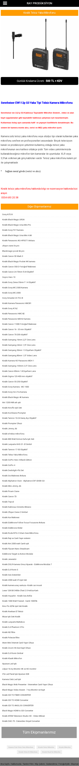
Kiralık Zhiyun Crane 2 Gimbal (15, 512)
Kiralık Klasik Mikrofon (12, 658)
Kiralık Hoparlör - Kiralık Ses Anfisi (17, 596)
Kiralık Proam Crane (10, 491)
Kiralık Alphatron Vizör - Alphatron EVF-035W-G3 (23, 481)
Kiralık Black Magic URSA (13, 219)
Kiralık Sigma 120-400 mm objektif (17, 376)
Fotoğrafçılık (64, 764)
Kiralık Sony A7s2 (10, 308)
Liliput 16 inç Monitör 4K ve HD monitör (19, 669)
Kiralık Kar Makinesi (10, 517)
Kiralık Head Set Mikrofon (51, 752)
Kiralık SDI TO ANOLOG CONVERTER (18, 705)
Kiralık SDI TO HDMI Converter (15, 700)
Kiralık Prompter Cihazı (12, 423)
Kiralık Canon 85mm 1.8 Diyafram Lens (19, 371)
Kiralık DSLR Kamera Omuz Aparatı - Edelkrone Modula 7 (27, 564)
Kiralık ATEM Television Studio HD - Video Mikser (23, 716)
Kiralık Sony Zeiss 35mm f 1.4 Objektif (19, 282)
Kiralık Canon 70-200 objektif (14, 334)
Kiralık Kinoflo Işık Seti (12, 408)
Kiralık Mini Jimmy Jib (11, 486)
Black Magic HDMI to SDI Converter (17, 710)
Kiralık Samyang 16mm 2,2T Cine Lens (18, 340)
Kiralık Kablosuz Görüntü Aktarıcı (16, 507)
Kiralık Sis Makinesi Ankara (14, 476)
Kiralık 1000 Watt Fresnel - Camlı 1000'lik (19, 601)
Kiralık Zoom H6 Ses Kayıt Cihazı (16, 648)
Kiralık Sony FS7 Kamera (12, 230)
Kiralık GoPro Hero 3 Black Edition (17, 460)
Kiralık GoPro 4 (8, 465)
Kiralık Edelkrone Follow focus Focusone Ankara (23, 522)
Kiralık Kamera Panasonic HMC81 (16, 303)
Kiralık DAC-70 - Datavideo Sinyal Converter (21, 721)
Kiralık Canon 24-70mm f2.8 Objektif (18, 272)
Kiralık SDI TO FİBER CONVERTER (16, 695)
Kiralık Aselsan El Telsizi (12, 611)
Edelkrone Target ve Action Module (17, 554)
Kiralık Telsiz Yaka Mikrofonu (14, 455)
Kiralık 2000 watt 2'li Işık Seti (14, 580)
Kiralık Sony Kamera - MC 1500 (15, 387)
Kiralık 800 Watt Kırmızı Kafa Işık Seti (18, 439)
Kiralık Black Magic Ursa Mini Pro (16, 225)
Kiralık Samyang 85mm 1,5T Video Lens (19, 355)
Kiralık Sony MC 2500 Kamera (15, 287)
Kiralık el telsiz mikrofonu (13, 434)
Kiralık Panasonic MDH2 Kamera (16, 319)
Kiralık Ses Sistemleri (11, 575)
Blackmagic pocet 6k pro (13, 251)
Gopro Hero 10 (8, 277)
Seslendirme (51, 764)
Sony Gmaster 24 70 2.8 (12, 298)
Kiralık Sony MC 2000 (11, 293)
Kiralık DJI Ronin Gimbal (12, 653)
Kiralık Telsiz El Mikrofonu (28, 752)
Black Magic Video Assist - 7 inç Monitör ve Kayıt (23, 690)
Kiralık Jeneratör (9, 559)
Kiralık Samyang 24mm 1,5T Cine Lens (18, 345)
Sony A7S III (7, 214)
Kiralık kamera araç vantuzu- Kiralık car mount (22, 585)
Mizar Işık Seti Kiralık (11, 616)
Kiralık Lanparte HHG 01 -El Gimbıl (17, 444)
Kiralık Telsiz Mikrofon (46, 747)
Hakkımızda (16, 764)
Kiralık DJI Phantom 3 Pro (13, 627)
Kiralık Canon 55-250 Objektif (15, 381)
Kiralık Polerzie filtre (10, 637)
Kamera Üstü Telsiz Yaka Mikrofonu (21, 747)
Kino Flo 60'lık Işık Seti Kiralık (15, 606)
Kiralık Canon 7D (9, 496)
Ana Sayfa (4, 764)
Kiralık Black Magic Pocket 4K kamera (18, 261)
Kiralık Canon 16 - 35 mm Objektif (16, 329)
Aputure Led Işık (9, 664)
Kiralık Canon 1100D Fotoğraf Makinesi (19, 324)
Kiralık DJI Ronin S (10, 570)
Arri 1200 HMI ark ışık (11, 402)
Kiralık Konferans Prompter (14, 413)
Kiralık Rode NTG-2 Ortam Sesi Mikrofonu (20, 533)
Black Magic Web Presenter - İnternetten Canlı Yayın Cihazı (27, 684)
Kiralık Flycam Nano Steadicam (15, 549)
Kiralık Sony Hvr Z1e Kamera (14, 392)
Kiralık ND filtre (8, 632)
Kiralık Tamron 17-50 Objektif (14, 449)
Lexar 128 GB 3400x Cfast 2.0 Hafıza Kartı (20, 590)
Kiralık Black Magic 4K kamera (15, 397)
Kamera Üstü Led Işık (11, 679)
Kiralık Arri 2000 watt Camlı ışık (15, 543)
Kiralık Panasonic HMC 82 (13, 313)
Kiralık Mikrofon (64, 747)
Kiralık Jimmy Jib (9, 428)
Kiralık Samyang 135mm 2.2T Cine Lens (19, 366)
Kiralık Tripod (8, 502)
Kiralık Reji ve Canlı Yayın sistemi (16, 538)
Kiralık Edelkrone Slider (12, 528)
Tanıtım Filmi (28, 764)
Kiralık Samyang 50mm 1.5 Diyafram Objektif (21, 350)
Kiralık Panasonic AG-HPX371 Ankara (18, 240)
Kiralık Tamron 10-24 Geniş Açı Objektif (19, 418)
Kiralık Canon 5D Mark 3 (12, 256)
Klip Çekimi (40, 764)
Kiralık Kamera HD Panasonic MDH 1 (18, 361)
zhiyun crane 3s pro (10, 246)
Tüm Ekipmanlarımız (39, 732)
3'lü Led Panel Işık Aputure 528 (15, 674)
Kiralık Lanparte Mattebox (13, 622)
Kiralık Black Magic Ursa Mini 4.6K (17, 235)
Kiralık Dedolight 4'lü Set (13, 470)
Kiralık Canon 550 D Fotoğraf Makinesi (19, 267)
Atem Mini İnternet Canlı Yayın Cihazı (18, 643)
